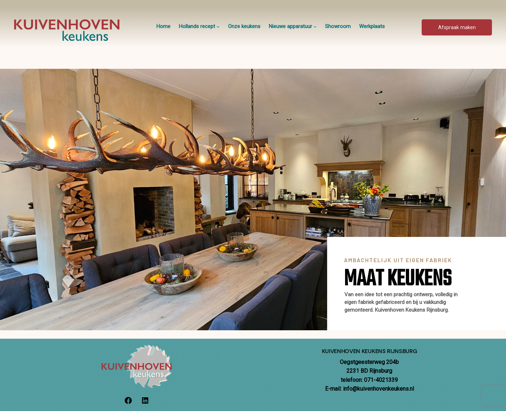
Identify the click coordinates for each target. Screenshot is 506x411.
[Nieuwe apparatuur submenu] (315, 26)
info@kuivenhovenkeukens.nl (378, 388)
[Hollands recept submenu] (218, 26)
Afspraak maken (457, 28)
